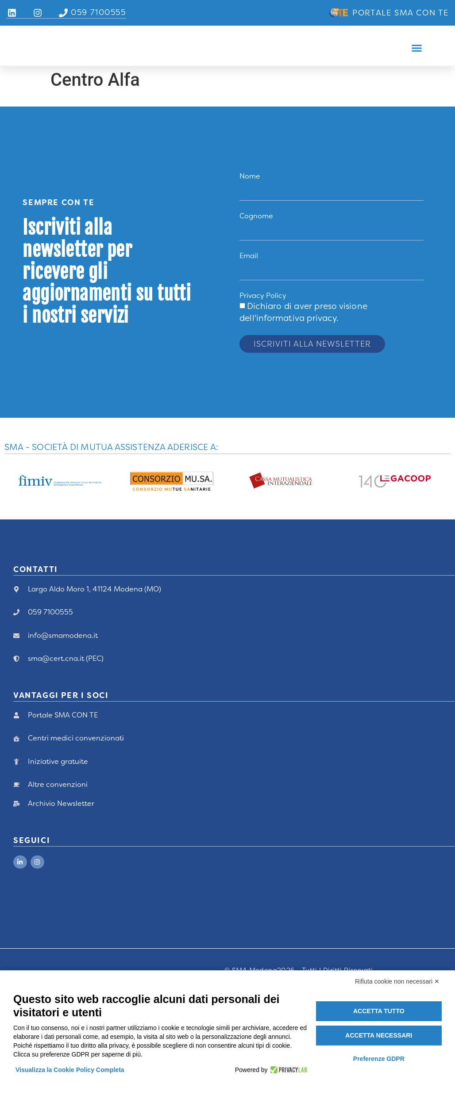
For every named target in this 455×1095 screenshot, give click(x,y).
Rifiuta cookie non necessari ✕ (397, 981)
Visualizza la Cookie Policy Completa (69, 1069)
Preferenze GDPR (379, 1058)
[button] (417, 48)
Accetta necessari (378, 1035)
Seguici (31, 841)
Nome (249, 176)
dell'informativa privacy (287, 318)
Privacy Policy (262, 296)
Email (248, 256)
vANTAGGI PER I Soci (60, 696)
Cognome (256, 216)
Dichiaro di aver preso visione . (303, 312)
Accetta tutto (379, 1011)
